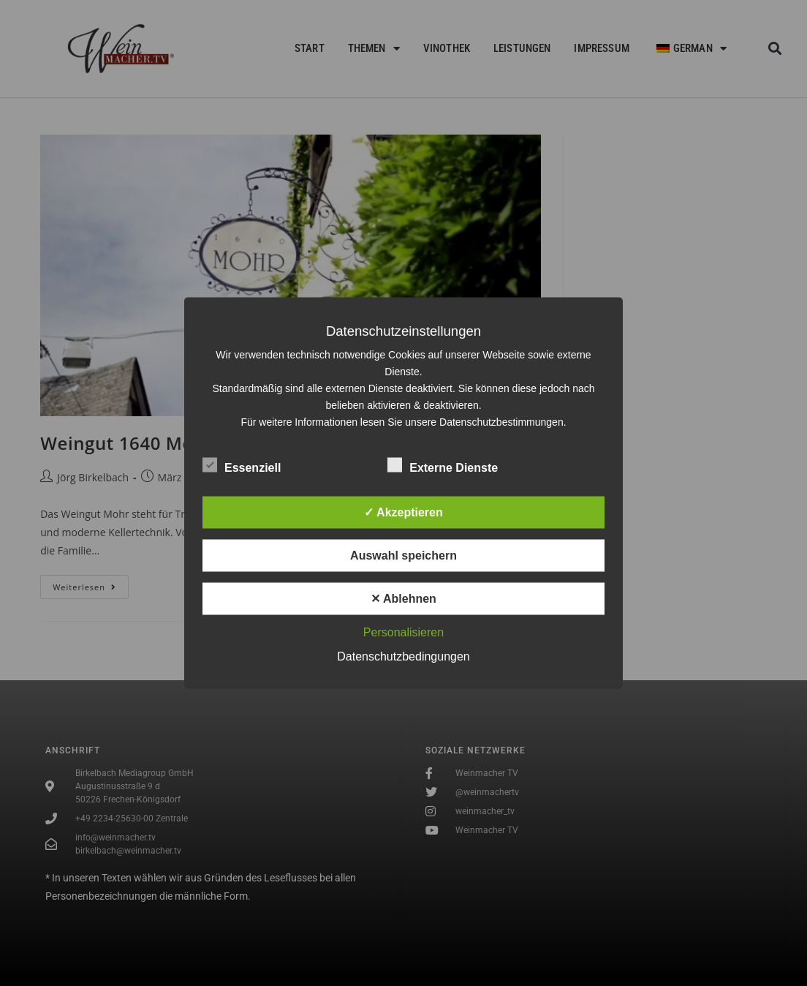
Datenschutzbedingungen (403, 656)
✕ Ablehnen (403, 598)
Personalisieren (403, 632)
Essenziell (241, 465)
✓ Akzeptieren (403, 512)
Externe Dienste (442, 465)
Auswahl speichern (403, 555)
